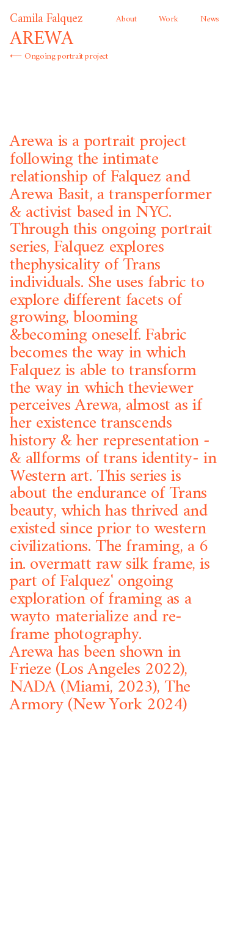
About (126, 19)
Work (168, 19)
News (209, 19)
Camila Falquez (46, 19)
